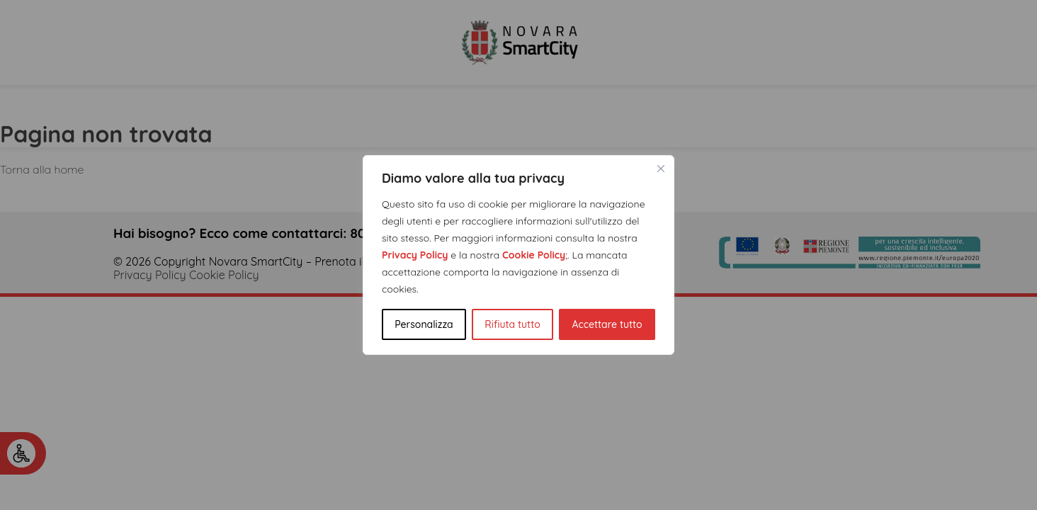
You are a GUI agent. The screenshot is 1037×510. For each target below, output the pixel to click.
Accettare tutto (607, 324)
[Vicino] (660, 168)
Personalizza (424, 324)
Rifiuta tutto (512, 324)
